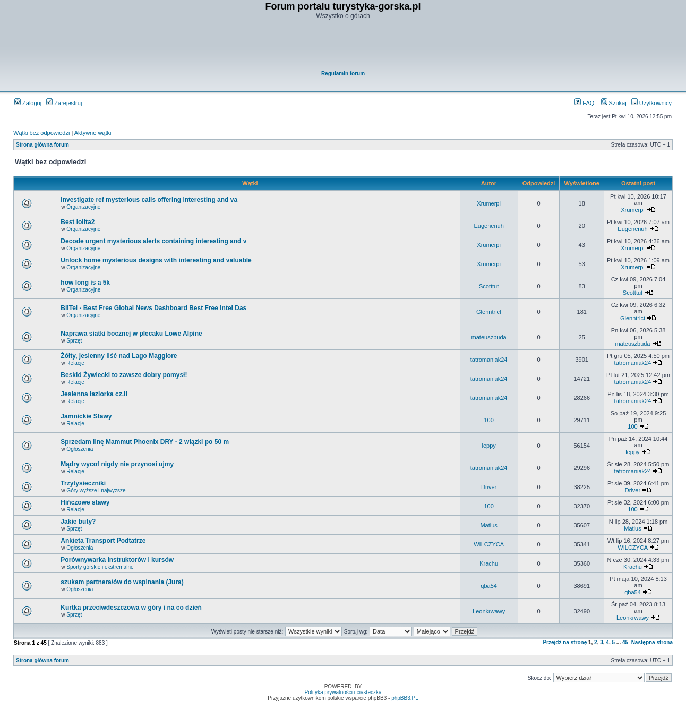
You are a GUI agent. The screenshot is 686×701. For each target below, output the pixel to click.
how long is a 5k (85, 282)
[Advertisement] (343, 46)
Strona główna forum (42, 145)
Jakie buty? (78, 521)
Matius (488, 525)
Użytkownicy (651, 103)
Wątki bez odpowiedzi (41, 133)
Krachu (488, 563)
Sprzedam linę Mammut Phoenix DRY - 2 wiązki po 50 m (145, 442)
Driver (488, 487)
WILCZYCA (489, 544)
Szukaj (614, 103)
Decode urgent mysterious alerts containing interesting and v (153, 241)
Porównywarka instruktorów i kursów (117, 559)
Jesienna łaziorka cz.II (94, 394)
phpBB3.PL (404, 698)
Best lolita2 (78, 222)
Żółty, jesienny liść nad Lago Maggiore (119, 356)
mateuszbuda (489, 337)
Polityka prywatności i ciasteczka (342, 692)
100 (488, 420)
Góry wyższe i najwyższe (95, 490)
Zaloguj (27, 103)
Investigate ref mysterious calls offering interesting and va (149, 199)
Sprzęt (74, 341)
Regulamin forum (343, 73)
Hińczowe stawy (85, 502)
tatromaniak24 (489, 359)
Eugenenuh (488, 226)
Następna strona (652, 642)
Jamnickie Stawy (86, 416)
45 (625, 642)
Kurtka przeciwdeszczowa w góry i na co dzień (131, 607)
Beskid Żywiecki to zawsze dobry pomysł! (124, 375)
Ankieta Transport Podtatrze (103, 540)
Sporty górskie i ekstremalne (99, 567)
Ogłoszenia (79, 449)
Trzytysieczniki (83, 483)
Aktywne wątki (93, 133)
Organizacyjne (83, 207)
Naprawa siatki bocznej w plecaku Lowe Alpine (131, 333)
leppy (488, 445)
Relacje (75, 363)
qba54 (489, 586)
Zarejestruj (64, 103)
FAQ (584, 103)
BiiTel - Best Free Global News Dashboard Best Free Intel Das (153, 308)
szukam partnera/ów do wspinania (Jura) (122, 582)
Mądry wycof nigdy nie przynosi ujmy (117, 464)
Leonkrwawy (489, 611)
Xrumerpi (489, 203)
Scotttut (489, 286)
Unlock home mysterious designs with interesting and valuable (156, 260)
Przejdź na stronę (565, 642)
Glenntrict (488, 312)
